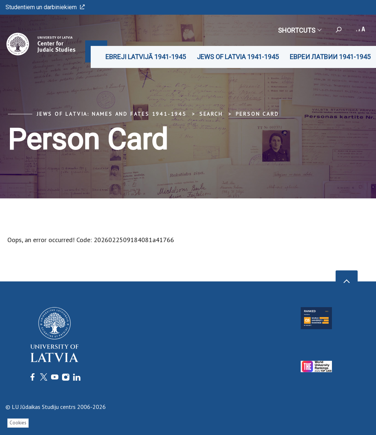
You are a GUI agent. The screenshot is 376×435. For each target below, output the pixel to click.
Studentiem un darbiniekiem (45, 7)
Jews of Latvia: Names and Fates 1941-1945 (112, 114)
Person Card (257, 114)
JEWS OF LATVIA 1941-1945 (238, 57)
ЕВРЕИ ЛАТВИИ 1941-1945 (330, 57)
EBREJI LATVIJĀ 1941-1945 (145, 57)
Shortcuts (299, 30)
